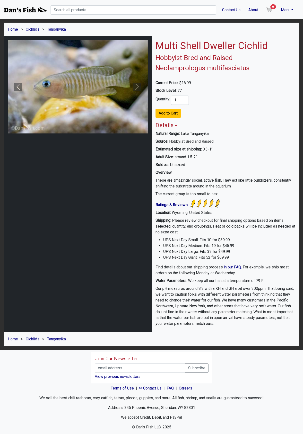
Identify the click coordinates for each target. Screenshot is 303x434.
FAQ (170, 388)
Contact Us (231, 10)
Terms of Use (122, 388)
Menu (285, 10)
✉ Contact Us (150, 388)
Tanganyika (56, 29)
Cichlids (32, 29)
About (253, 10)
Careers (185, 388)
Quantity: (163, 99)
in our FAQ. (233, 267)
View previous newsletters (117, 376)
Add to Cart (168, 113)
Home (13, 29)
